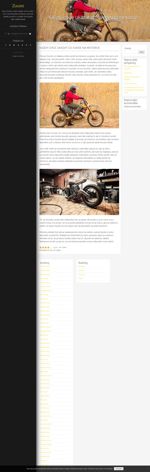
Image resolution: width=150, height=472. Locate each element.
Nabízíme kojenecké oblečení (131, 78)
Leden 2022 (44, 396)
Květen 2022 (45, 384)
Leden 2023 (44, 363)
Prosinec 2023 (45, 327)
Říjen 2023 (44, 335)
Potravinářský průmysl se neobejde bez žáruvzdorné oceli (134, 90)
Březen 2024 (45, 315)
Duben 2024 (44, 311)
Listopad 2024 (45, 291)
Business (81, 266)
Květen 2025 (45, 266)
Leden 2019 (44, 448)
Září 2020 (43, 420)
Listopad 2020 (45, 416)
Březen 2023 (45, 355)
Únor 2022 (44, 392)
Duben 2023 (44, 351)
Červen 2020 (45, 428)
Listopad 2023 (45, 331)
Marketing (128, 73)
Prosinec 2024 (45, 287)
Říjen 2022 (44, 372)
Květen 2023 (45, 347)
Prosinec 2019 (45, 440)
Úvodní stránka (18, 26)
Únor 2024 (44, 319)
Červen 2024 (45, 303)
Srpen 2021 (44, 404)
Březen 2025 (45, 274)
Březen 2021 (45, 412)
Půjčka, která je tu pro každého (132, 67)
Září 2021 (43, 400)
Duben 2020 (44, 436)
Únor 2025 (44, 278)
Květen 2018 (45, 456)
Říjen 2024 (44, 295)
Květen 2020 (45, 432)
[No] (147, 469)
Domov (81, 270)
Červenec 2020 (46, 424)
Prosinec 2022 (45, 367)
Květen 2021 (44, 408)
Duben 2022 (44, 388)
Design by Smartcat (18, 56)
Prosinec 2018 (45, 452)
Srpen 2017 (44, 465)
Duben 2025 (44, 270)
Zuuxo (18, 5)
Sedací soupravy (130, 83)
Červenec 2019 (45, 444)
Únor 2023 (44, 359)
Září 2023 (43, 339)
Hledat (127, 48)
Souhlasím (119, 469)
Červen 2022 (45, 380)
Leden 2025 (44, 283)
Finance (81, 274)
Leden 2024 (44, 323)
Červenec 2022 (46, 376)
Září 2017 (43, 461)
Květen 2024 (45, 307)
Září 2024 (43, 299)
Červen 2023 (45, 343)
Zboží (80, 278)
